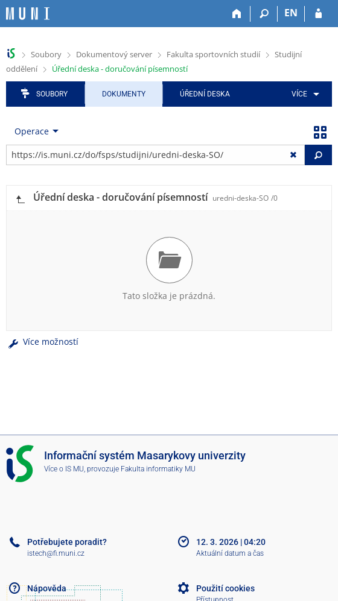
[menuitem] (303, 94)
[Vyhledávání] (264, 14)
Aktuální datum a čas (230, 553)
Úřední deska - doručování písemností (120, 68)
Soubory (46, 54)
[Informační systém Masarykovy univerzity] (27, 13)
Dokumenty (123, 94)
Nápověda (46, 588)
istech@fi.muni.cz (55, 553)
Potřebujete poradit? (67, 542)
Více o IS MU (64, 469)
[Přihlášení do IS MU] (318, 14)
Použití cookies (225, 588)
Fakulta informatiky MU (158, 469)
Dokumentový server (114, 54)
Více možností (42, 341)
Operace (31, 131)
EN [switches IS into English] (291, 12)
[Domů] (236, 14)
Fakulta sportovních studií (213, 54)
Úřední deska (205, 94)
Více (299, 94)
